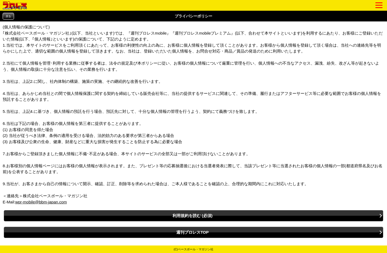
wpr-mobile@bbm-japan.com (41, 202)
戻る (8, 16)
